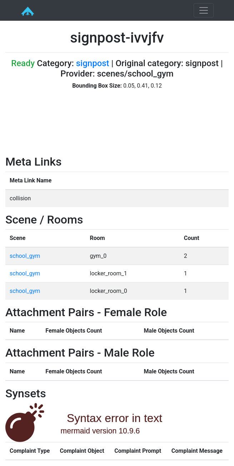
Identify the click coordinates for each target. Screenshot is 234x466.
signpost (92, 63)
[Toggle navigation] (204, 10)
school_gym (25, 255)
